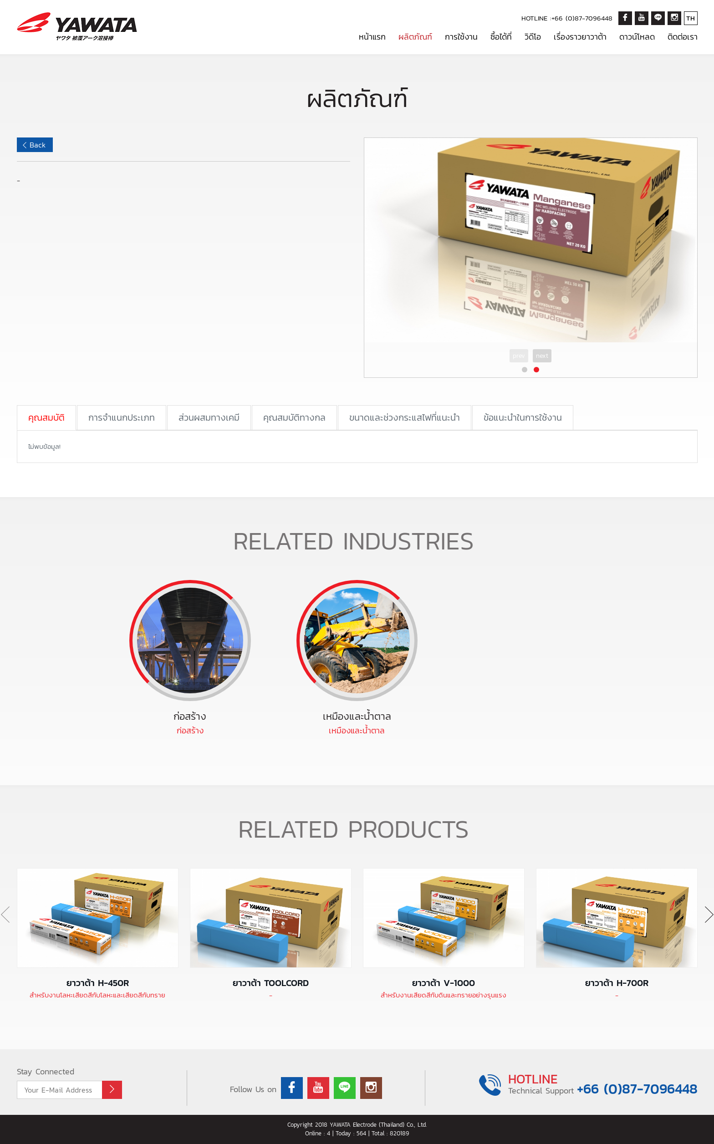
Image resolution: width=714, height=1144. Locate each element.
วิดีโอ (533, 37)
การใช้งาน (461, 37)
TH (690, 18)
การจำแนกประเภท (121, 417)
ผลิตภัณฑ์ (415, 37)
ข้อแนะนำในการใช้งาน (523, 417)
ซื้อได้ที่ (501, 37)
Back (38, 144)
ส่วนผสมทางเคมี (209, 417)
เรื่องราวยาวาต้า (580, 37)
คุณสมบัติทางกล (294, 417)
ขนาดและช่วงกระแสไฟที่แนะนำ (404, 417)
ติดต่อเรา (683, 37)
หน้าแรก (372, 37)
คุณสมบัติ (46, 417)
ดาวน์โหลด (637, 37)
